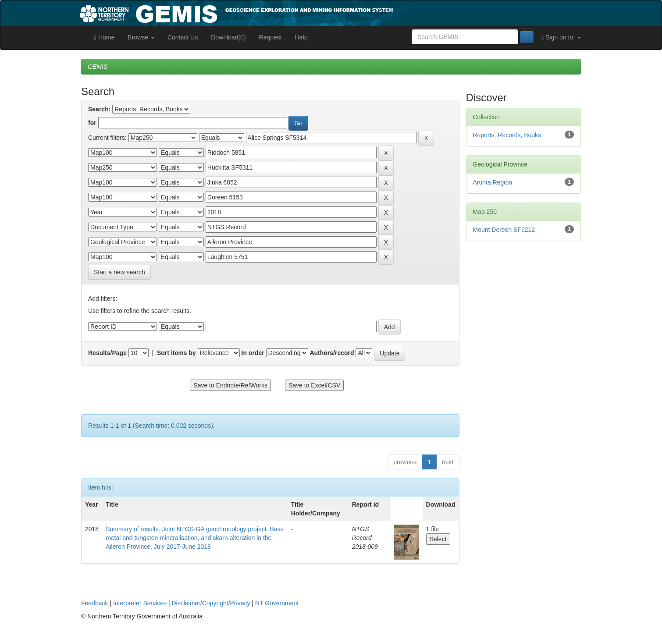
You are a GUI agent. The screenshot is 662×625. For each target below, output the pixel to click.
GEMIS (97, 66)
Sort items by (176, 352)
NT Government (277, 603)
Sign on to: (561, 37)
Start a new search (119, 272)
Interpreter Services (140, 603)
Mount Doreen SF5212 (504, 229)
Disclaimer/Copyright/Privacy (211, 603)
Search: (99, 109)
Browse (141, 37)
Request (270, 37)
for (92, 122)
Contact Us (182, 37)
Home (104, 37)
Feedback (94, 603)
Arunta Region (493, 182)
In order (253, 352)
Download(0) (228, 37)
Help (301, 37)
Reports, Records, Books (507, 134)
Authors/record (332, 352)
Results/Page (107, 352)
